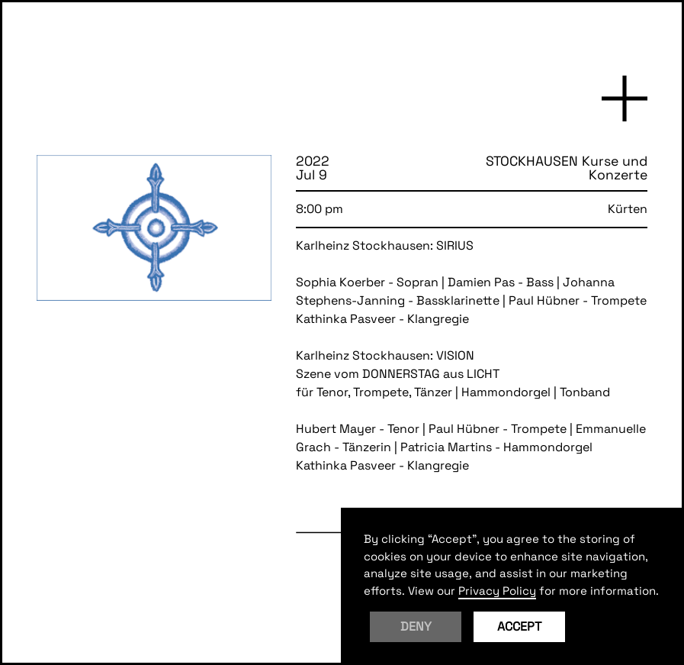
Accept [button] (519, 626)
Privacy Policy (497, 590)
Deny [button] (416, 626)
